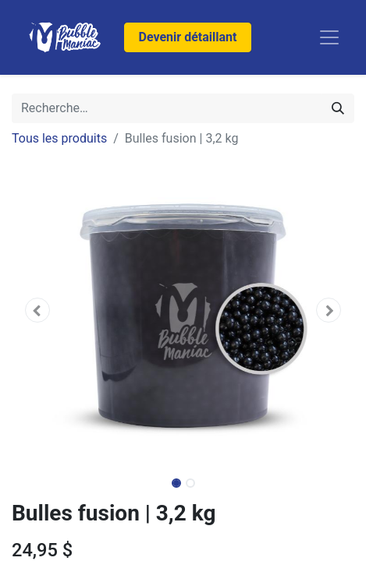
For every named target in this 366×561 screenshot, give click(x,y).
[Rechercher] (338, 108)
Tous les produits (59, 138)
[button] (37, 310)
